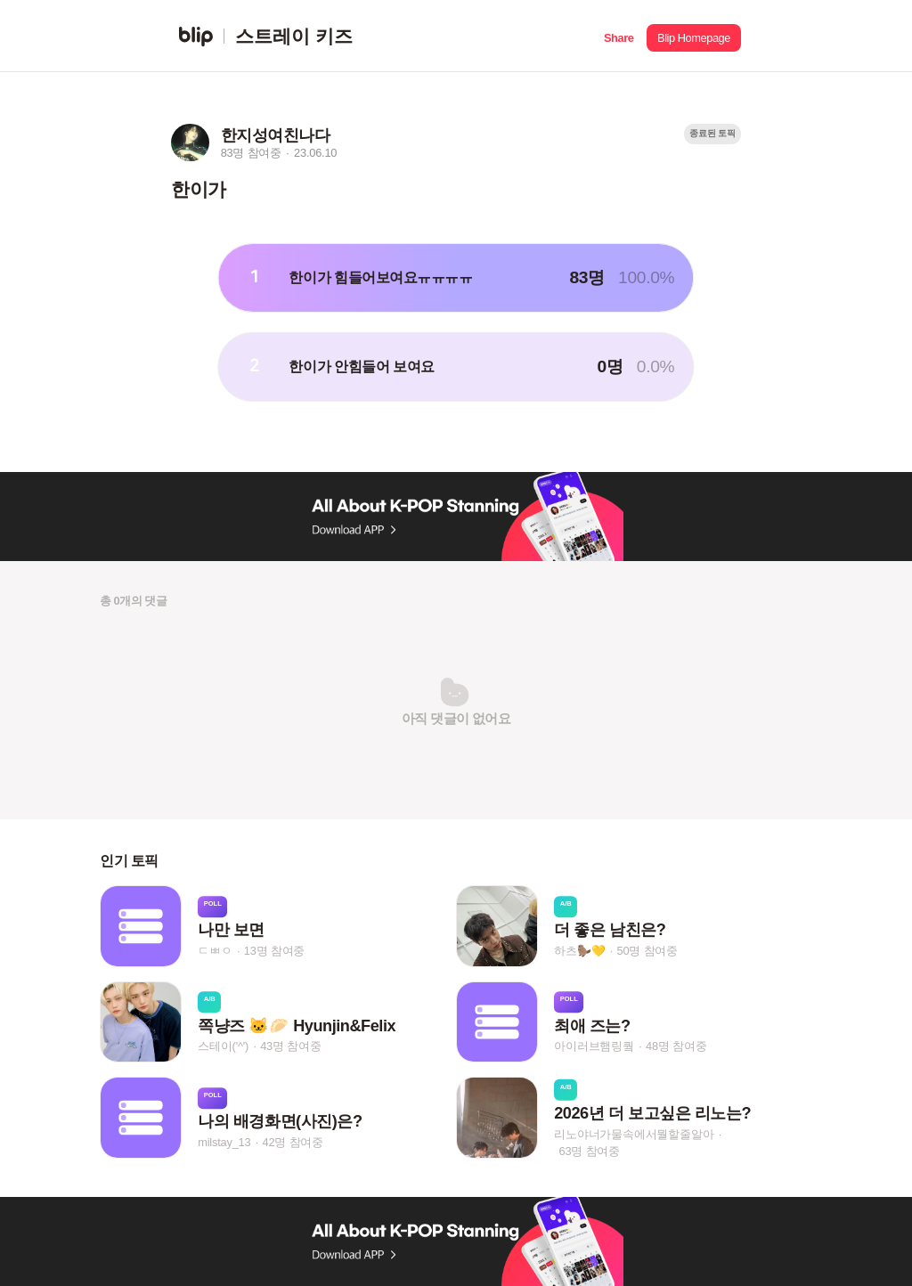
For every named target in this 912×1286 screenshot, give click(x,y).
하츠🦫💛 (579, 950)
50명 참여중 (647, 950)
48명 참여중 (676, 1046)
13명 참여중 (274, 950)
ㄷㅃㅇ (215, 950)
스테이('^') (223, 1046)
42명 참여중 (293, 1142)
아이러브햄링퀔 (594, 1046)
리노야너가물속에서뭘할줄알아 (633, 1133)
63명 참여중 (589, 1150)
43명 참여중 (290, 1046)
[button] (618, 36)
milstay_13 (224, 1142)
